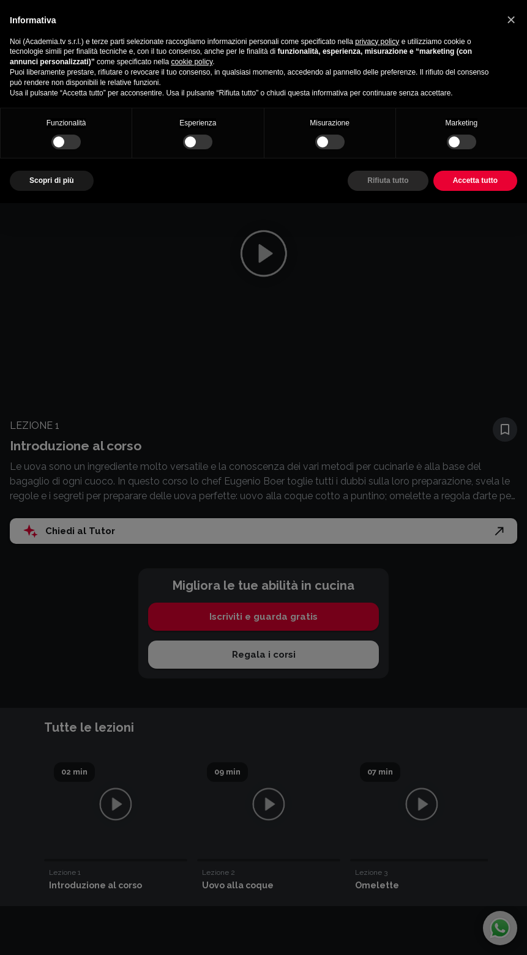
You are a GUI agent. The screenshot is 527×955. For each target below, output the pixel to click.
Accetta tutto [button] (475, 180)
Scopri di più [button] (51, 180)
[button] (511, 19)
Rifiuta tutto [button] (387, 180)
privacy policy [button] (377, 41)
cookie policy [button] (191, 62)
